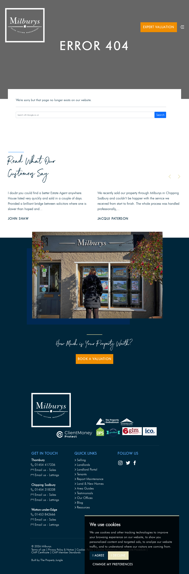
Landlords (82, 465)
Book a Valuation (94, 359)
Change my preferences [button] (113, 564)
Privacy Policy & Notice (61, 549)
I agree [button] (98, 555)
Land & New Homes (89, 484)
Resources (82, 507)
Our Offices (83, 498)
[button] (170, 176)
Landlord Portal (85, 469)
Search (160, 115)
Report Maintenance (88, 479)
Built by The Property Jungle (47, 560)
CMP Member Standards (66, 552)
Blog (78, 502)
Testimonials (83, 493)
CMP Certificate (40, 552)
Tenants (80, 474)
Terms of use (38, 549)
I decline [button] (118, 555)
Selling (80, 460)
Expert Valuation (158, 27)
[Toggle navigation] (182, 26)
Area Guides (84, 488)
